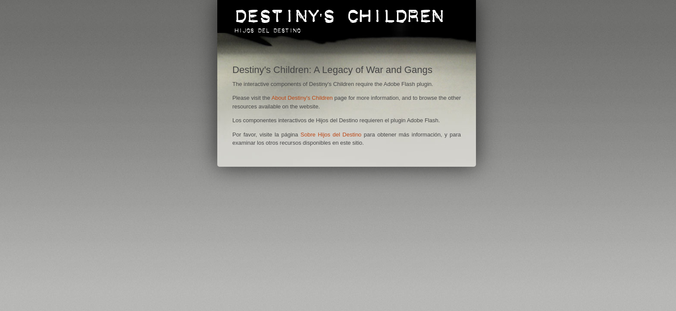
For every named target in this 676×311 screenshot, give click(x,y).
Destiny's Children (339, 12)
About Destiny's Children (302, 98)
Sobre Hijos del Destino (330, 134)
